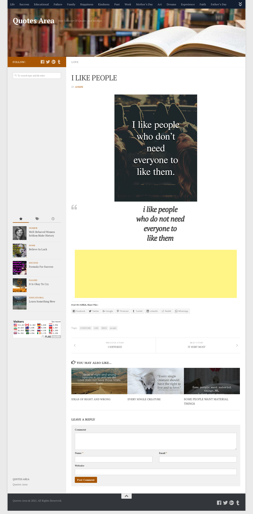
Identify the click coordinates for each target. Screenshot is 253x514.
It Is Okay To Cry (39, 284)
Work (128, 4)
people (113, 328)
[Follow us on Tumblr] (59, 62)
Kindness (103, 4)
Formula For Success (41, 266)
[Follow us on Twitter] (48, 62)
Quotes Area (34, 20)
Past (117, 4)
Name (79, 457)
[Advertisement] (156, 274)
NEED (104, 328)
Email (163, 457)
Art (160, 4)
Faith (203, 4)
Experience (188, 4)
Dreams (171, 4)
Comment (80, 434)
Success (24, 4)
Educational (41, 4)
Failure (58, 4)
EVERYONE (85, 328)
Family (71, 4)
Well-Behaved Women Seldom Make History (42, 233)
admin (79, 86)
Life (12, 4)
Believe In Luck (38, 249)
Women (33, 228)
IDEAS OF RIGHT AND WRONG (92, 403)
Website (79, 469)
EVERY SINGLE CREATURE (145, 403)
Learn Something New (42, 301)
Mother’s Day (144, 4)
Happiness (86, 4)
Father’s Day (218, 4)
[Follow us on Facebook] (42, 62)
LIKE (96, 328)
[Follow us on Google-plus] (53, 62)
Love (75, 62)
